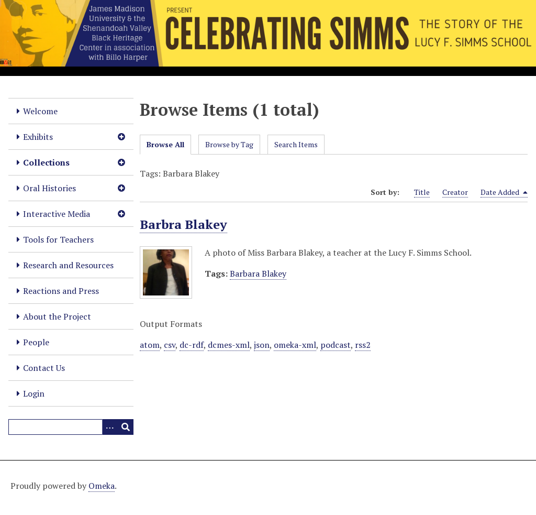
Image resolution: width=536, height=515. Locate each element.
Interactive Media (56, 214)
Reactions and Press (61, 291)
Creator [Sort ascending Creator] (455, 192)
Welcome (40, 111)
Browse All (165, 144)
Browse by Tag (229, 144)
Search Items (296, 144)
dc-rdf (192, 344)
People (36, 342)
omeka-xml (295, 344)
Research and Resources (68, 265)
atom (150, 344)
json (262, 344)
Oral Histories (49, 188)
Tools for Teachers (58, 239)
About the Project (57, 316)
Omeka (101, 485)
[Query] (70, 427)
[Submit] (125, 427)
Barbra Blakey (183, 224)
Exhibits (38, 137)
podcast (335, 344)
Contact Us (44, 368)
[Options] (110, 427)
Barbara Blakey (258, 273)
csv (169, 344)
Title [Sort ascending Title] (422, 192)
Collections (46, 162)
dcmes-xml (229, 344)
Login (33, 393)
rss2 (363, 344)
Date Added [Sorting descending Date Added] (504, 192)
